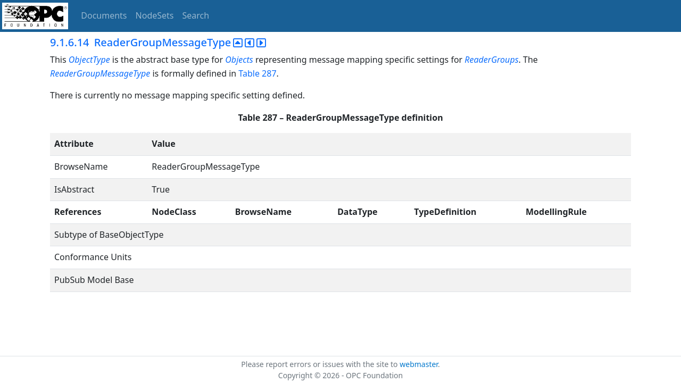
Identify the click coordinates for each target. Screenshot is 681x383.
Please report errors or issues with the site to (320, 364)
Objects (239, 59)
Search (196, 15)
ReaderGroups (491, 59)
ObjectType (89, 59)
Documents (104, 15)
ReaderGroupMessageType (100, 73)
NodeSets (155, 15)
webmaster (419, 364)
